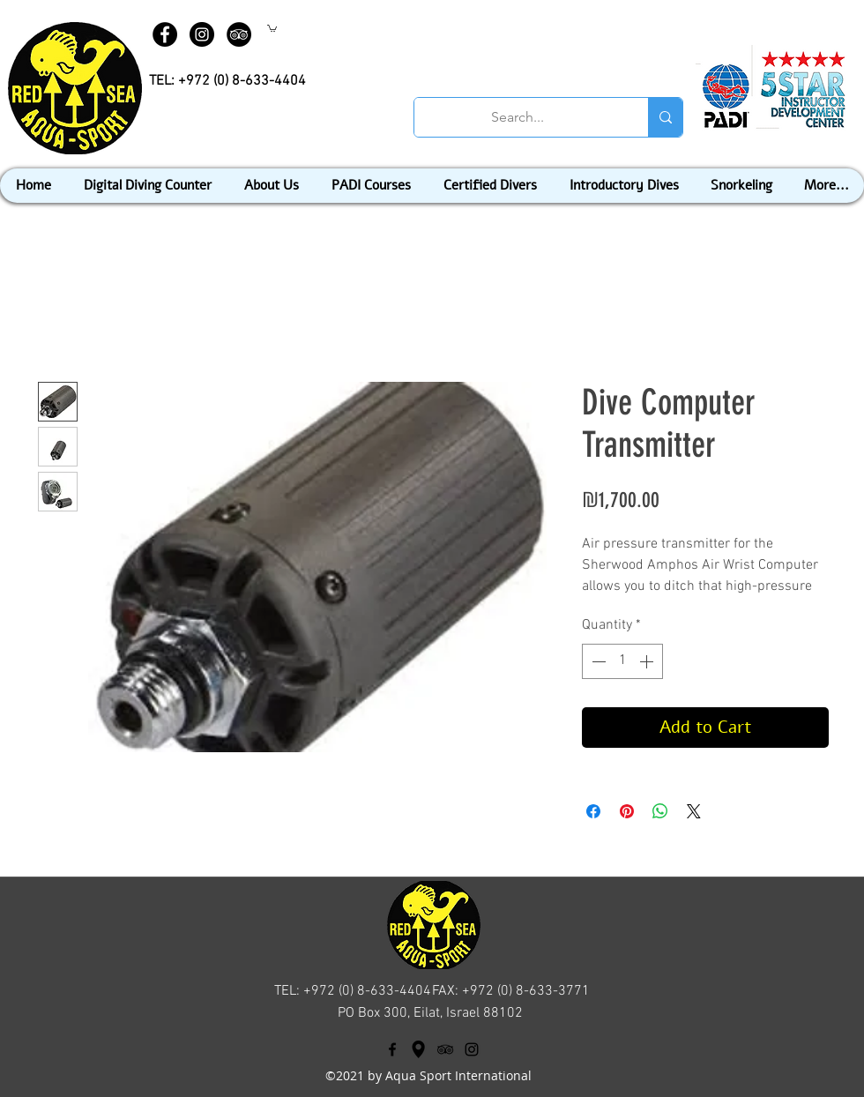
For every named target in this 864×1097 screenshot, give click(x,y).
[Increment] (648, 661)
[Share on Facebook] (593, 811)
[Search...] (518, 117)
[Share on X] (693, 811)
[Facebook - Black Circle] (165, 34)
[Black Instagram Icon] (471, 1049)
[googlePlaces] (419, 1049)
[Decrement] (597, 661)
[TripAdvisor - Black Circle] (239, 34)
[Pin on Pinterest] (626, 811)
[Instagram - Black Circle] (202, 34)
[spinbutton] (622, 661)
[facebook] (392, 1049)
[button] (272, 28)
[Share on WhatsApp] (660, 811)
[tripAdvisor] (445, 1049)
